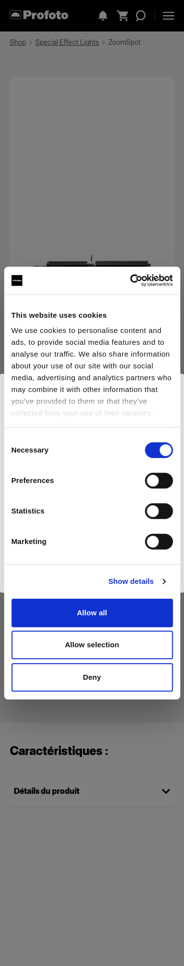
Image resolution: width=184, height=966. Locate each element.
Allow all (92, 612)
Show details (131, 581)
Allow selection (92, 644)
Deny (92, 677)
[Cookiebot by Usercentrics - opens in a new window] (131, 280)
